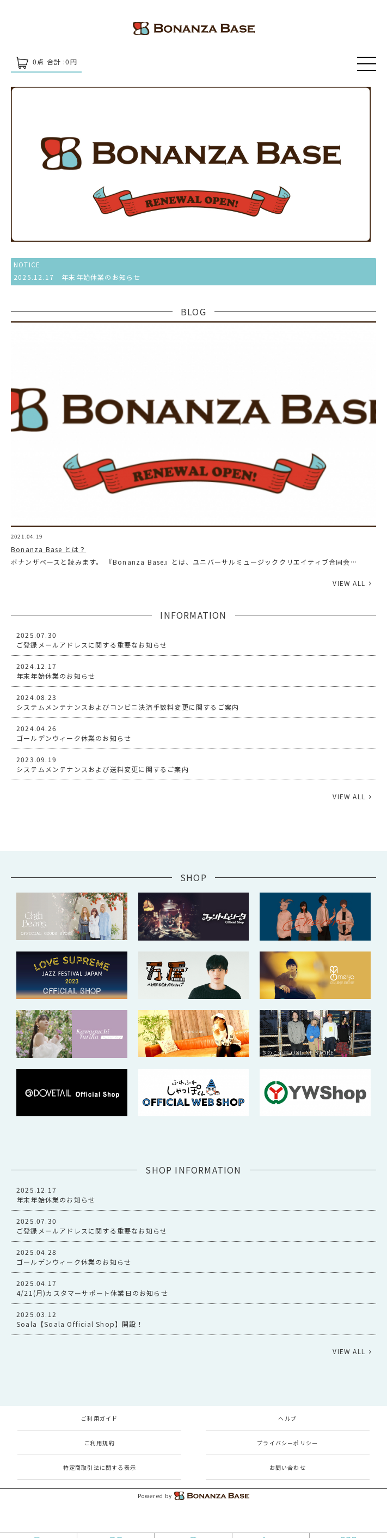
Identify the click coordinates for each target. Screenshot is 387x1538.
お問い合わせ (287, 1467)
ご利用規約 (99, 1443)
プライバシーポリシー (287, 1443)
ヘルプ (287, 1418)
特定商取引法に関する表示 (99, 1467)
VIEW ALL (349, 583)
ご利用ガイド (99, 1418)
